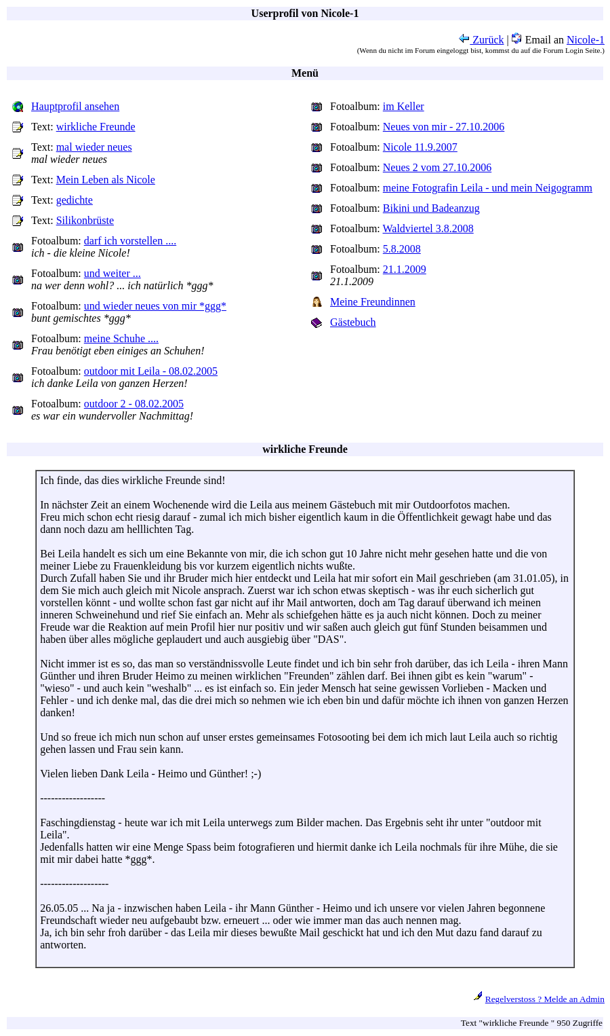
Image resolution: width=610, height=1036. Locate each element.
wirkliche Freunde (96, 126)
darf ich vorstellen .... (130, 240)
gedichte (74, 200)
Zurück (481, 39)
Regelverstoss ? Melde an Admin (545, 999)
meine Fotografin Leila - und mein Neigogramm (487, 187)
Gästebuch (353, 322)
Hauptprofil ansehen (75, 106)
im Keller (403, 106)
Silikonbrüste (85, 220)
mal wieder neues (94, 147)
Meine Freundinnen (372, 302)
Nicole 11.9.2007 (420, 147)
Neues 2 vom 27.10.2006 (437, 167)
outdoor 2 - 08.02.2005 (134, 403)
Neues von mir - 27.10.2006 (444, 126)
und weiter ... (112, 273)
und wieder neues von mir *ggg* (155, 306)
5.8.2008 (402, 249)
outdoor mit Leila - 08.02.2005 (151, 371)
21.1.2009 (404, 269)
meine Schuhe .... (121, 338)
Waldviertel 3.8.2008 (428, 228)
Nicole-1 (586, 39)
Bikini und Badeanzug (431, 208)
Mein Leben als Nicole (105, 179)
